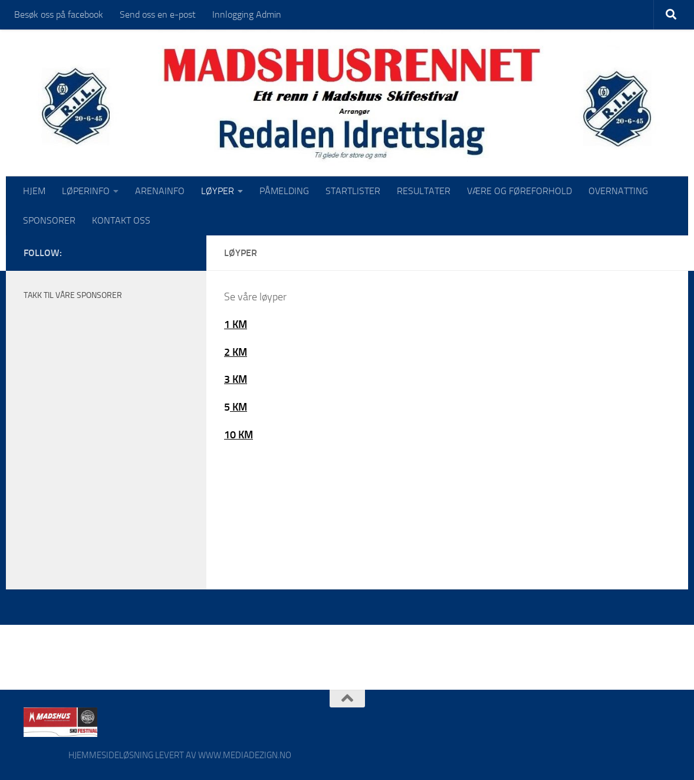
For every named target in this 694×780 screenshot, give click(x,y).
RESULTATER (423, 190)
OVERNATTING (618, 190)
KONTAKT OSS (121, 220)
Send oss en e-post (158, 14)
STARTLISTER (352, 190)
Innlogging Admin (246, 14)
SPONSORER (49, 220)
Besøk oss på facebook (58, 14)
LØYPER (217, 190)
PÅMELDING (284, 190)
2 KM (235, 352)
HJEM (34, 190)
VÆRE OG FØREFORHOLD (519, 190)
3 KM (235, 379)
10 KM (238, 434)
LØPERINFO (86, 190)
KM (238, 407)
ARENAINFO (160, 190)
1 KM (235, 324)
